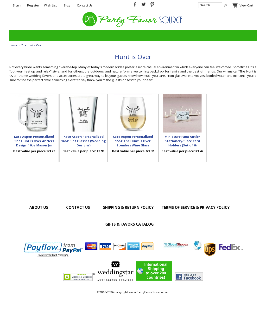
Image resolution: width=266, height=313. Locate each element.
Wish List (50, 5)
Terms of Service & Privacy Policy (196, 207)
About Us (38, 207)
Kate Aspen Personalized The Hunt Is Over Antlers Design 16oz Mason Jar (34, 140)
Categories (15, 35)
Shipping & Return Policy (128, 207)
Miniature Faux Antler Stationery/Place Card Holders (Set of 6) (182, 140)
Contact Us (85, 5)
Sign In (17, 5)
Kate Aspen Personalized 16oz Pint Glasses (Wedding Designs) (83, 140)
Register (33, 5)
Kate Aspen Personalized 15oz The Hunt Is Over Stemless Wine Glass (133, 140)
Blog (67, 5)
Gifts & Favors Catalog (129, 224)
